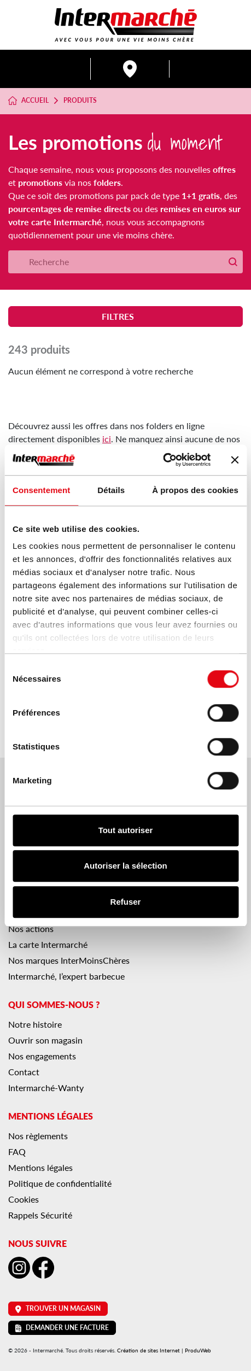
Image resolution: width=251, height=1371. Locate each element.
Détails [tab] (111, 490)
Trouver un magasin (58, 1308)
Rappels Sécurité (40, 1215)
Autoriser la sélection (125, 865)
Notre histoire (35, 1024)
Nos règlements (38, 1135)
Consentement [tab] (41, 490)
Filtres (125, 316)
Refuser (125, 901)
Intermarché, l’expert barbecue (66, 976)
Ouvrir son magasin (45, 1040)
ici (106, 438)
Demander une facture (62, 1327)
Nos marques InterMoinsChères (69, 960)
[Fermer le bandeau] (234, 460)
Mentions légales (40, 1167)
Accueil (28, 100)
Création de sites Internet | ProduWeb (164, 1350)
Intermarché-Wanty (46, 1087)
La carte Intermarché (47, 944)
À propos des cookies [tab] (195, 490)
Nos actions (31, 928)
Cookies (23, 1199)
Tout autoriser (125, 830)
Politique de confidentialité (60, 1183)
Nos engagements (42, 1056)
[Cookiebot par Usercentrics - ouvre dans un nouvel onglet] (163, 460)
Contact (23, 1071)
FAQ (17, 1151)
